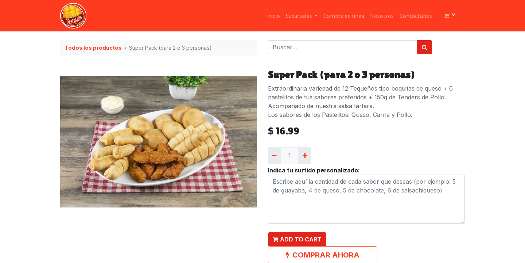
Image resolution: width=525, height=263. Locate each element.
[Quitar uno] (274, 155)
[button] (297, 239)
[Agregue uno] (304, 155)
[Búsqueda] (424, 47)
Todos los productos (93, 48)
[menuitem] (273, 15)
